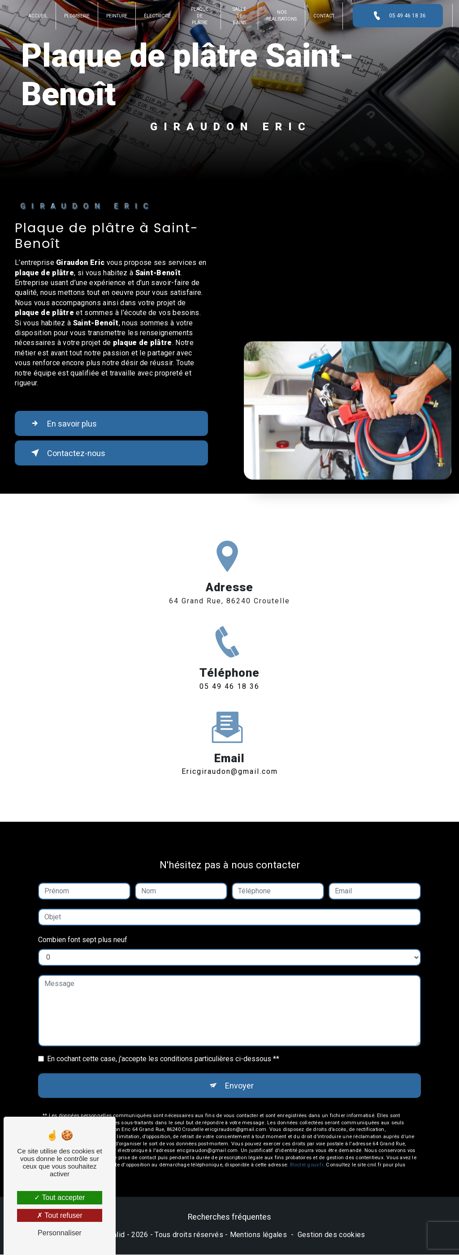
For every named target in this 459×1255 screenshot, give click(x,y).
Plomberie (78, 15)
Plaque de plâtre (200, 16)
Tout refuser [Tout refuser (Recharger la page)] (59, 1215)
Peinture (117, 15)
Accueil (38, 15)
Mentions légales (258, 1235)
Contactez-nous (68, 453)
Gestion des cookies (331, 1235)
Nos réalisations (280, 15)
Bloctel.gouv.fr (306, 1157)
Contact (322, 15)
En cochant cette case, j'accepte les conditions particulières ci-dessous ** (163, 1050)
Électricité (158, 15)
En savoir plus (65, 423)
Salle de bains (239, 16)
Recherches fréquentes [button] (229, 1217)
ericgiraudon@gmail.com (230, 763)
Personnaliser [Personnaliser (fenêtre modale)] (60, 1233)
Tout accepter (59, 1197)
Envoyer (240, 1077)
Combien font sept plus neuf (82, 931)
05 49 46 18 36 (396, 15)
